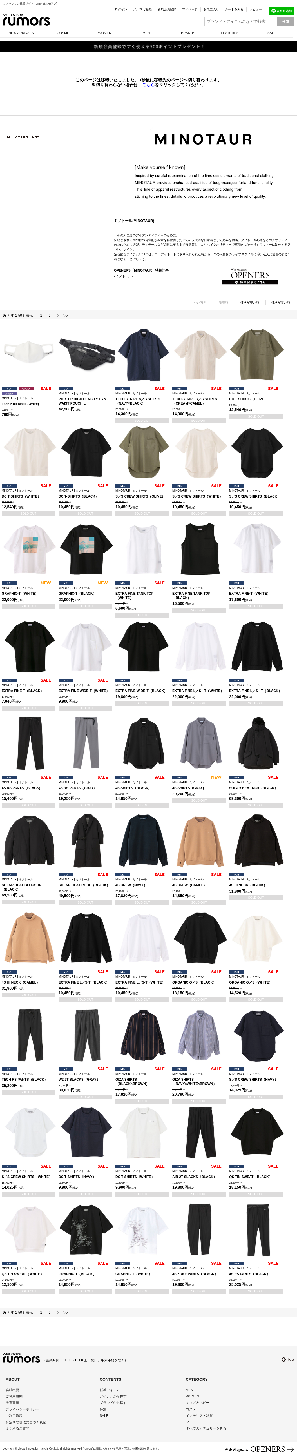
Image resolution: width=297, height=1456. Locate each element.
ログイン (121, 9)
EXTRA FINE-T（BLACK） (28, 688)
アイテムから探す (113, 1396)
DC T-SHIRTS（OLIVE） (256, 396)
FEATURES (229, 33)
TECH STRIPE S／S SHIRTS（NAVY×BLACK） (142, 398)
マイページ (190, 9)
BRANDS (188, 33)
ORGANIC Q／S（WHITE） (256, 979)
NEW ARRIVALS (21, 33)
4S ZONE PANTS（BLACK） (199, 1271)
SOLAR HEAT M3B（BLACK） (256, 785)
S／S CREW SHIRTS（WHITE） (199, 493)
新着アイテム (110, 1390)
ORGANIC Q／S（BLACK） (199, 979)
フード (191, 1422)
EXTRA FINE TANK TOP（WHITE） (142, 593)
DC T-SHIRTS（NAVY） (85, 1174)
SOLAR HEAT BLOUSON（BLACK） (28, 884)
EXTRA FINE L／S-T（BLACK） (85, 979)
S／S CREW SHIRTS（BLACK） (256, 493)
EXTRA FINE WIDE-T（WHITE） (85, 688)
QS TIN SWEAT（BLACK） (256, 1174)
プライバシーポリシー (22, 1409)
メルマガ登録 (142, 9)
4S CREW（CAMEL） (199, 882)
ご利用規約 (14, 1396)
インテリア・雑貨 (199, 1416)
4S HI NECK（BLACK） (256, 882)
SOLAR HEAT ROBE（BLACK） (85, 882)
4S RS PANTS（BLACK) (28, 785)
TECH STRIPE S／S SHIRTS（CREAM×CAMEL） (199, 398)
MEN (146, 33)
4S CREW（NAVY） (142, 882)
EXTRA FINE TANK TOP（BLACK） (199, 593)
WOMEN (104, 33)
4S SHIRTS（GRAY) (199, 785)
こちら (148, 84)
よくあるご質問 (17, 1428)
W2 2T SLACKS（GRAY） (85, 1077)
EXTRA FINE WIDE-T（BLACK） (142, 688)
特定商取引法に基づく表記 (26, 1422)
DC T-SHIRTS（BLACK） (85, 493)
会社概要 (12, 1390)
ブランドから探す (113, 1403)
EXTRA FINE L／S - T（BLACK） (256, 688)
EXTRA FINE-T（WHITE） (256, 591)
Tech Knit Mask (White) (28, 401)
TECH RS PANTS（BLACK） (28, 1077)
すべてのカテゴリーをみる (206, 1428)
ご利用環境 (14, 1416)
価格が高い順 (280, 302)
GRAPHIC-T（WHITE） (28, 591)
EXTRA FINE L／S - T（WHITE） (199, 688)
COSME (63, 33)
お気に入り (211, 9)
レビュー (255, 9)
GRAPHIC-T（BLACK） (85, 591)
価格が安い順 (249, 302)
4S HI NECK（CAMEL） (28, 979)
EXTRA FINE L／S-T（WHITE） (142, 979)
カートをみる (234, 9)
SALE (271, 33)
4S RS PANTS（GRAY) (85, 785)
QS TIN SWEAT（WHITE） (28, 1271)
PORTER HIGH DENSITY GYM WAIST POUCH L (85, 398)
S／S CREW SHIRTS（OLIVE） (142, 493)
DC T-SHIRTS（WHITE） (28, 493)
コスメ (191, 1409)
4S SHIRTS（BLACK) (142, 785)
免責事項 (12, 1403)
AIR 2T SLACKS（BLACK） (199, 1174)
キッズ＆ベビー (197, 1403)
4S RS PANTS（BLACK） (256, 1271)
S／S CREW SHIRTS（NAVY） (256, 1077)
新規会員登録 (167, 9)
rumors (26, 19)
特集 (103, 1409)
